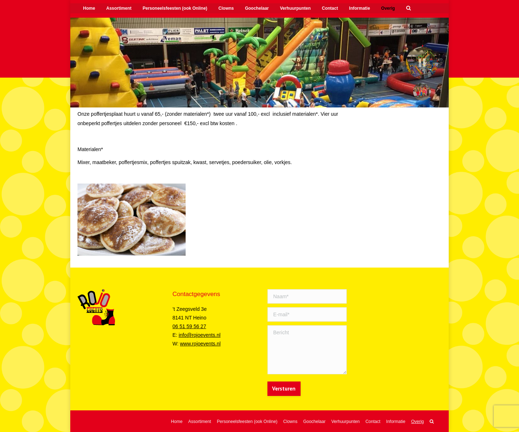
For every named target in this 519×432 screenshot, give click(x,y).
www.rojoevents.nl (200, 344)
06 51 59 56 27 (189, 326)
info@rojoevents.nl (200, 335)
